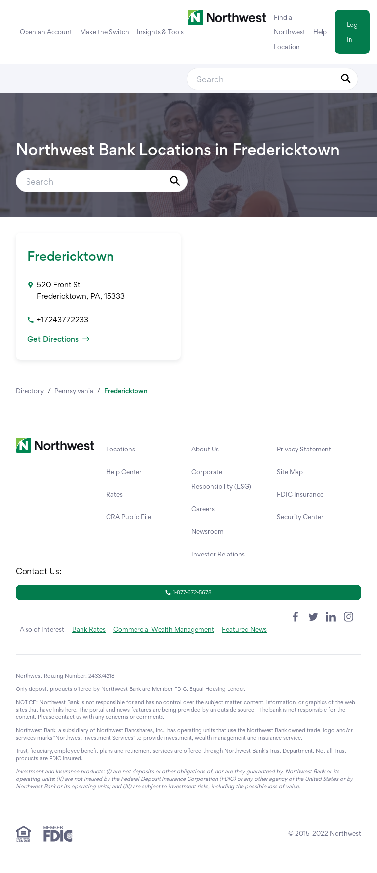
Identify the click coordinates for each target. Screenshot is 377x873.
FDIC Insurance (300, 494)
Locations (120, 449)
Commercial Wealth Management (163, 629)
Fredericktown (70, 256)
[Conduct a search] (260, 79)
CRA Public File (128, 517)
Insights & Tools (160, 32)
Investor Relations (218, 554)
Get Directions (58, 339)
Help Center (124, 472)
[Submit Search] (346, 79)
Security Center (300, 517)
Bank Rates (89, 629)
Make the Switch (104, 32)
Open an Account (46, 32)
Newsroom (207, 531)
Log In (352, 32)
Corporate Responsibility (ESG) (221, 479)
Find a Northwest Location (289, 32)
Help (320, 32)
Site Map (290, 472)
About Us (205, 449)
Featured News (244, 629)
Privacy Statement (304, 449)
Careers (203, 509)
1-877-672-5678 (188, 592)
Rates (114, 494)
